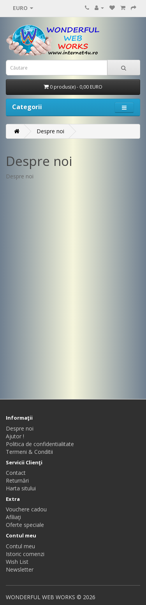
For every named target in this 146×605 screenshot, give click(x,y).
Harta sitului (21, 488)
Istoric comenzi (25, 554)
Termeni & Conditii (29, 451)
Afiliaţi (13, 517)
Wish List (17, 561)
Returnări (17, 480)
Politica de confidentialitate (40, 444)
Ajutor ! (15, 436)
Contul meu (20, 546)
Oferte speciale (25, 524)
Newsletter (19, 569)
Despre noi (50, 131)
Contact (16, 472)
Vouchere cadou (26, 509)
